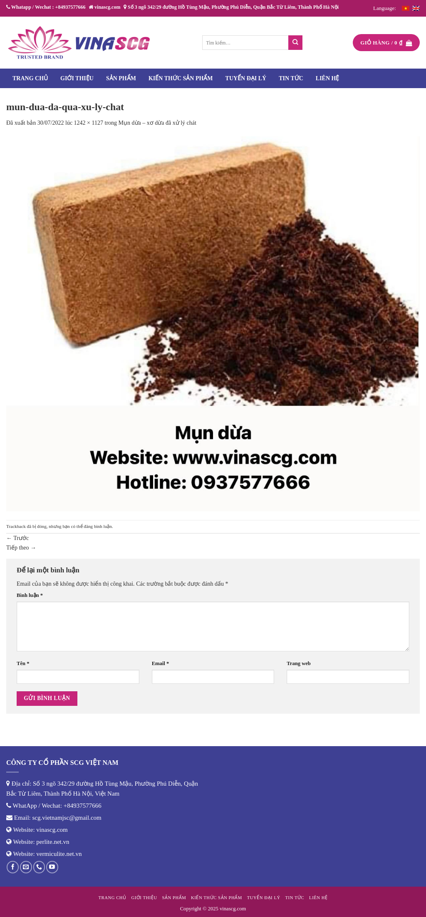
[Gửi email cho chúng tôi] (26, 867)
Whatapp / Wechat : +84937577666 (45, 7)
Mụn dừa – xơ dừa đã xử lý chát (157, 123)
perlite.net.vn (52, 841)
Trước (17, 538)
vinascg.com (51, 829)
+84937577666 (83, 805)
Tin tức (291, 78)
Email (160, 663)
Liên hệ (327, 78)
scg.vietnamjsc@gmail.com (67, 817)
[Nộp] (295, 42)
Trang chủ (30, 78)
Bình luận (30, 595)
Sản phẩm (121, 78)
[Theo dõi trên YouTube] (52, 867)
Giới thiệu (77, 78)
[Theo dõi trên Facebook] (13, 867)
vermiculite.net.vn (59, 853)
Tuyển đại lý (246, 78)
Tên (23, 663)
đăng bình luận (98, 526)
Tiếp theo (21, 548)
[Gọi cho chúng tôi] (39, 867)
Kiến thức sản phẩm (181, 78)
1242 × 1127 (88, 123)
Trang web (299, 663)
